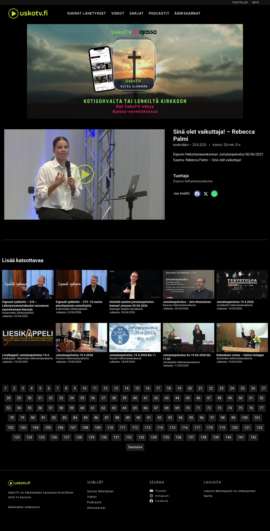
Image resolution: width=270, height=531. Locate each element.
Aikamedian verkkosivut (26, 507)
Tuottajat (240, 2)
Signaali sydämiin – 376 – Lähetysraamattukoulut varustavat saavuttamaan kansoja (25, 305)
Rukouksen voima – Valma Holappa (240, 355)
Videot (117, 13)
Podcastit (159, 13)
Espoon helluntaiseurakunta (194, 181)
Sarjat (137, 13)
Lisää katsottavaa (27, 260)
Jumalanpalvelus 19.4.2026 (235, 302)
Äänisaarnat (187, 13)
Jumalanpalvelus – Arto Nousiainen (187, 302)
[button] (84, 174)
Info (255, 2)
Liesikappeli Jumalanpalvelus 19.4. (26, 355)
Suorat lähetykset (86, 13)
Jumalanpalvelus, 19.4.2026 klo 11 (132, 355)
